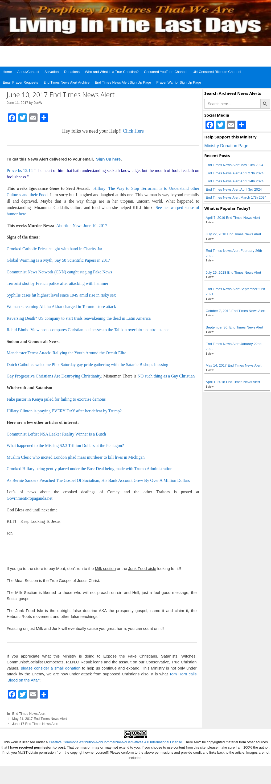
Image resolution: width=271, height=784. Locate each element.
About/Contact (28, 72)
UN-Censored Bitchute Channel (217, 72)
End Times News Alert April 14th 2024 (235, 181)
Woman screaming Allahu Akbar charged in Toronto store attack (61, 306)
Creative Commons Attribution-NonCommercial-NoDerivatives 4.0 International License (115, 742)
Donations (72, 72)
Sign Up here (108, 159)
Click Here (133, 131)
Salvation (51, 72)
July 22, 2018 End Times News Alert (233, 234)
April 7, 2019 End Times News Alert (233, 218)
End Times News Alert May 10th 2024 (235, 165)
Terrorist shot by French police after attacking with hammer (57, 283)
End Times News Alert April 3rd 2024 (234, 189)
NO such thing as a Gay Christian (166, 376)
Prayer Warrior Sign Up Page (178, 82)
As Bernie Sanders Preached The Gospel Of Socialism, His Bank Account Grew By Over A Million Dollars (98, 480)
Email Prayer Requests (20, 82)
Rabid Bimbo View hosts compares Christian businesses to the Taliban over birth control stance (88, 329)
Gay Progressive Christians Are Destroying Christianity (54, 376)
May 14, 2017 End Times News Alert (234, 365)
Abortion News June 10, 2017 (81, 225)
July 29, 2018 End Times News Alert (233, 272)
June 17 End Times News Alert (35, 724)
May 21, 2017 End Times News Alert (39, 719)
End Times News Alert (29, 714)
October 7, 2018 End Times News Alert (235, 311)
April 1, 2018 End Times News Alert (233, 382)
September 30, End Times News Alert (234, 327)
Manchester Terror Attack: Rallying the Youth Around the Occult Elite (66, 353)
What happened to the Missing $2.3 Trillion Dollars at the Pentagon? (65, 445)
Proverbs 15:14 (20, 170)
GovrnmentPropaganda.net (29, 498)
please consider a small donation (50, 668)
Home (7, 72)
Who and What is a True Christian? (112, 72)
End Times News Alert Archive (66, 82)
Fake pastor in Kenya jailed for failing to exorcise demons (56, 399)
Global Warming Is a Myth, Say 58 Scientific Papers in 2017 (58, 260)
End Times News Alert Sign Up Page (123, 82)
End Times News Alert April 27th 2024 (235, 173)
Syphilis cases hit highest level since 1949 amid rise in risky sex (61, 295)
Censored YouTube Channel (165, 72)
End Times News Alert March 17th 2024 (236, 197)
